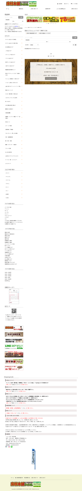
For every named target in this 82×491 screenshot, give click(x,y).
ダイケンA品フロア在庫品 (10, 39)
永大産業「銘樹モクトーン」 (11, 222)
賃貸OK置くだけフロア (10, 262)
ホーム (7, 8)
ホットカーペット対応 (10, 244)
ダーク (7, 187)
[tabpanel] (34, 19)
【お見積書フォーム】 (25, 431)
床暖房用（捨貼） (9, 242)
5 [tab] (53, 23)
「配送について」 (15, 403)
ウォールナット (8, 215)
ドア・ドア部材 (8, 125)
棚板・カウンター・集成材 (10, 144)
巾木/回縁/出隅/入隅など (10, 105)
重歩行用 (7, 239)
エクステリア (8, 163)
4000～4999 (7, 277)
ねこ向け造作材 (8, 152)
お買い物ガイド (34, 8)
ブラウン (7, 183)
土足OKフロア (8, 257)
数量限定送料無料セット (10, 69)
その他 (7, 197)
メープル (7, 212)
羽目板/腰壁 (7, 112)
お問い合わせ (74, 8)
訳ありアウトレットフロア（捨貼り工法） (12, 74)
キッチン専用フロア (9, 254)
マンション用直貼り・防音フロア (12, 78)
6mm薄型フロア (8, 259)
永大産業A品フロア (9, 47)
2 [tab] (48, 23)
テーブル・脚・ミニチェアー (11, 159)
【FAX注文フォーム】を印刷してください (27, 430)
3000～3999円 (8, 276)
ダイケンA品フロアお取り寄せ (11, 43)
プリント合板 (8, 148)
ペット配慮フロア (9, 247)
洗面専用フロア (8, 252)
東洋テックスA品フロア (10, 62)
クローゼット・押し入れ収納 (11, 133)
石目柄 (7, 194)
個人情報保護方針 (19, 477)
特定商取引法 (27, 477)
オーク (6, 210)
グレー (7, 190)
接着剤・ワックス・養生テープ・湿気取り (12, 117)
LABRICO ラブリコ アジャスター (12, 156)
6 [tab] (55, 23)
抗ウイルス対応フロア (10, 249)
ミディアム (8, 180)
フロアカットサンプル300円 (11, 97)
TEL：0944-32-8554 (10, 440)
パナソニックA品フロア (10, 54)
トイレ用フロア (8, 250)
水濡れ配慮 (7, 255)
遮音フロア (7, 237)
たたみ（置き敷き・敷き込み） (11, 94)
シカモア (7, 217)
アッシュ (7, 209)
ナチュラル (8, 176)
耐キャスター (8, 245)
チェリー (7, 214)
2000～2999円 (8, 274)
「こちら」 (23, 408)
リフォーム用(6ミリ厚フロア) (11, 82)
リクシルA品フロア (9, 58)
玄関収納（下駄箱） (9, 129)
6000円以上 (7, 280)
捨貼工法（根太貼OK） (10, 234)
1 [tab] (46, 23)
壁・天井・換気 (8, 140)
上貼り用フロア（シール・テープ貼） (13, 86)
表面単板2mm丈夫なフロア (11, 264)
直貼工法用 (7, 235)
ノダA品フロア (8, 50)
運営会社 (21, 8)
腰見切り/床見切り (9, 109)
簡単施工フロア (8, 260)
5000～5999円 (8, 279)
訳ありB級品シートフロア (44, 33)
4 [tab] (52, 23)
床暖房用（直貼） (9, 240)
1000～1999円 (8, 272)
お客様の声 (47, 8)
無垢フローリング (9, 90)
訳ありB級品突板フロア (31, 33)
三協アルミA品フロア (9, 65)
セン (6, 219)
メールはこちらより (51, 78)
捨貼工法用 (7, 232)
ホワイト (7, 173)
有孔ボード (7, 122)
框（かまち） (8, 101)
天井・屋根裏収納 (9, 137)
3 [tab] (50, 23)
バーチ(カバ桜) (8, 207)
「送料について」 (15, 391)
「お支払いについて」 (16, 384)
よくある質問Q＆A (61, 8)
